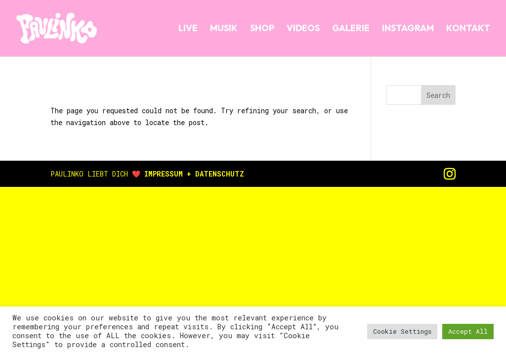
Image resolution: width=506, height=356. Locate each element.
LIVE (188, 29)
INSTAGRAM (408, 29)
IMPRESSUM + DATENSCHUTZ (194, 173)
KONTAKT (468, 29)
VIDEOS (303, 29)
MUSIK (224, 29)
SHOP (262, 29)
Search (438, 95)
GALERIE (351, 29)
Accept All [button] (468, 331)
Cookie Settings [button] (402, 331)
